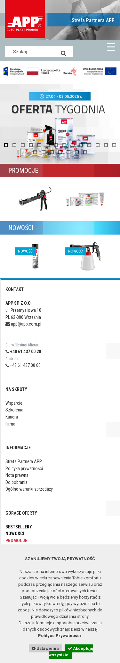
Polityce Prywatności (59, 635)
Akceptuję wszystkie (71, 651)
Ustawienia (45, 648)
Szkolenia (14, 409)
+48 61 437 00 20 (23, 351)
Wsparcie (13, 403)
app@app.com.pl (23, 324)
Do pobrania (16, 482)
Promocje (16, 540)
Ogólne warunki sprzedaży (29, 489)
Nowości (14, 533)
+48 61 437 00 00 (23, 365)
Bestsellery (18, 526)
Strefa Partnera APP (93, 20)
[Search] (63, 51)
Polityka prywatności (24, 468)
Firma (10, 424)
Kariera (11, 416)
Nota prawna (16, 475)
